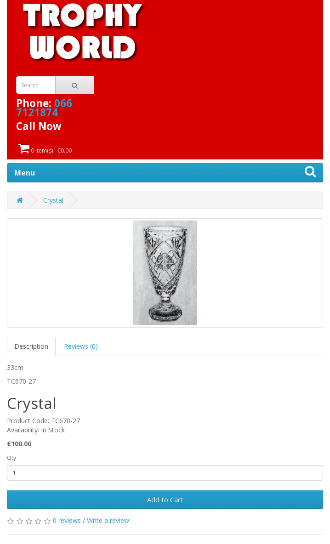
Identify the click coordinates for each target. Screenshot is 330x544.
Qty (11, 458)
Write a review (108, 520)
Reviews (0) (81, 346)
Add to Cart (165, 499)
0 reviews (67, 520)
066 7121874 (44, 107)
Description (31, 346)
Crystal (53, 200)
